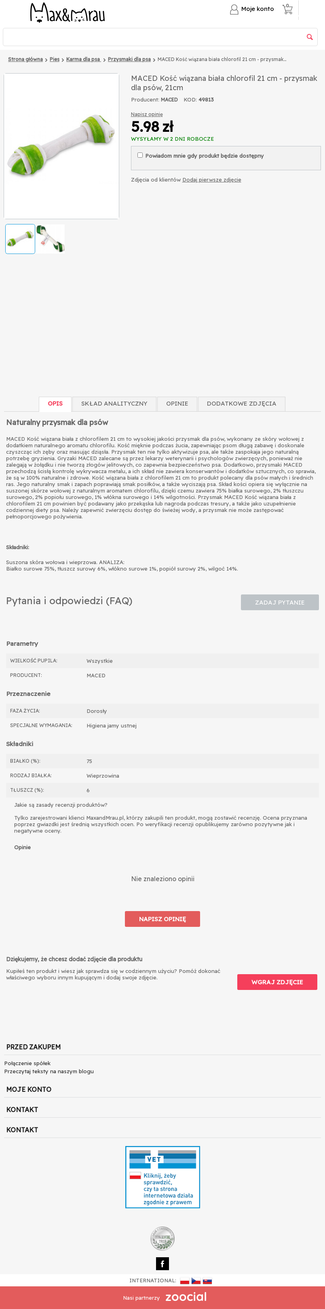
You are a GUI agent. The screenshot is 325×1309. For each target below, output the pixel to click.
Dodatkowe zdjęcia (241, 403)
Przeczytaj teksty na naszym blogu (49, 1071)
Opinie (177, 403)
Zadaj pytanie (280, 602)
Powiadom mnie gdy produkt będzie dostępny (200, 155)
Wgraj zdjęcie (277, 982)
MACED (169, 100)
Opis (55, 403)
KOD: (190, 99)
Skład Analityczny (114, 403)
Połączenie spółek (27, 1063)
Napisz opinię (147, 114)
